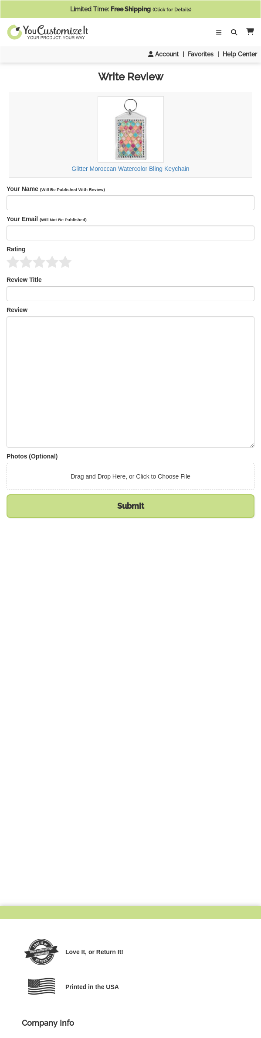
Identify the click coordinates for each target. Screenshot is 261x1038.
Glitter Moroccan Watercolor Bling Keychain (130, 134)
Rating (16, 249)
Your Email (47, 218)
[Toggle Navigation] (218, 32)
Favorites (201, 54)
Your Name (56, 188)
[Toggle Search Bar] (234, 32)
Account (163, 54)
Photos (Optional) (32, 456)
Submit (130, 505)
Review (17, 309)
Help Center (240, 54)
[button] (248, 32)
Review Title (24, 279)
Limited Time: (130, 9)
